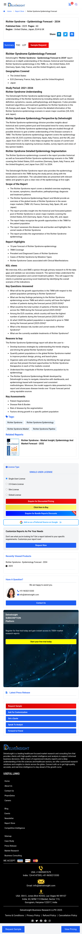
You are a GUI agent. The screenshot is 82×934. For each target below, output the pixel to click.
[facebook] (72, 34)
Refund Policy (49, 915)
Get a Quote (13, 718)
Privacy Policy (33, 915)
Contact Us (41, 603)
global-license (15, 495)
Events (8, 813)
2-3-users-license (16, 484)
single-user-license (17, 479)
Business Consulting (14, 856)
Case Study (10, 841)
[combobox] (76, 4)
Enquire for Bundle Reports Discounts (41, 513)
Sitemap (9, 836)
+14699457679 (43, 872)
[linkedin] (59, 34)
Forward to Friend (15, 731)
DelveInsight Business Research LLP (37, 910)
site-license (14, 489)
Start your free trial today (41, 642)
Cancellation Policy (68, 915)
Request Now (41, 545)
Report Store (10, 823)
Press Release (11, 846)
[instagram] (50, 921)
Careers (8, 800)
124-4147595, (35, 875)
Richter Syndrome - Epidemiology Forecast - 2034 (26, 562)
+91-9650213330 (27, 591)
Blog (7, 809)
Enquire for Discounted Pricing (41, 501)
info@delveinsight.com (29, 595)
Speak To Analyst (15, 725)
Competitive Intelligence (15, 828)
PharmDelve (10, 796)
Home (9, 11)
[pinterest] (45, 921)
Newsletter (10, 818)
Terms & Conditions (14, 915)
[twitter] (65, 34)
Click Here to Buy (41, 507)
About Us (9, 786)
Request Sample (15, 706)
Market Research (12, 851)
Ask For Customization (17, 712)
